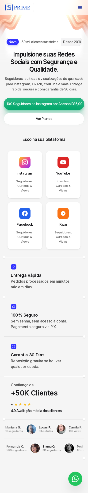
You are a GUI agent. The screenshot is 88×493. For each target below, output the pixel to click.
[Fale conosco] (75, 478)
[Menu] (79, 7)
